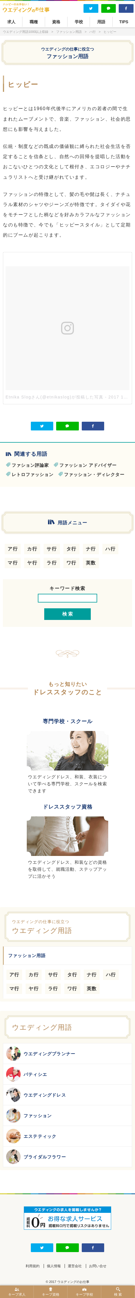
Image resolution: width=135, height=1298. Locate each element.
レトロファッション (33, 474)
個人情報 (54, 1266)
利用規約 (33, 1266)
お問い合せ (97, 1266)
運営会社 (75, 1266)
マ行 (13, 562)
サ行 (52, 548)
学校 (79, 21)
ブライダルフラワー (36, 1156)
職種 (34, 21)
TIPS (123, 21)
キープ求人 (16, 1292)
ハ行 (110, 548)
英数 (91, 562)
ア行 (13, 548)
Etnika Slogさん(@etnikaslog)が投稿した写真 (54, 397)
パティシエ (26, 1074)
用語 (101, 21)
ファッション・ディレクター (94, 474)
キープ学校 (84, 1292)
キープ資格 (50, 1292)
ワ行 (71, 562)
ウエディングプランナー (40, 1053)
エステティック (31, 1136)
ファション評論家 (30, 465)
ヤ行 (32, 562)
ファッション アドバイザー (88, 465)
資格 (56, 21)
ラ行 (52, 562)
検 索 (118, 1292)
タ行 (71, 548)
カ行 (32, 548)
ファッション (29, 1115)
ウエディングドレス (36, 1095)
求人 (11, 21)
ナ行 (91, 548)
